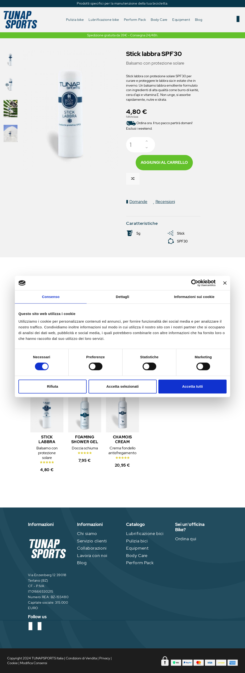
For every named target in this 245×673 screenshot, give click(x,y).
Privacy (104, 658)
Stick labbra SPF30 (47, 442)
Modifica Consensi (33, 663)
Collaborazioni (92, 548)
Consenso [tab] (50, 297)
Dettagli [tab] (122, 297)
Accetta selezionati (122, 386)
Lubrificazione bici (145, 533)
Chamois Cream (122, 439)
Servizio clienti (92, 541)
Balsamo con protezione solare (47, 453)
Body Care (137, 555)
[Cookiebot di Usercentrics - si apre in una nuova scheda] (195, 283)
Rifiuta (52, 386)
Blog (82, 562)
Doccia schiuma (85, 448)
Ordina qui (185, 538)
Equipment (137, 548)
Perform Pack (140, 562)
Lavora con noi (92, 555)
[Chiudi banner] (225, 283)
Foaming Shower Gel (84, 439)
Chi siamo (87, 533)
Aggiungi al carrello (164, 162)
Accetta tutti (192, 386)
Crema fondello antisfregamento (122, 450)
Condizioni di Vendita (81, 658)
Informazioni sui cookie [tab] (194, 297)
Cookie (12, 663)
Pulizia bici (137, 541)
